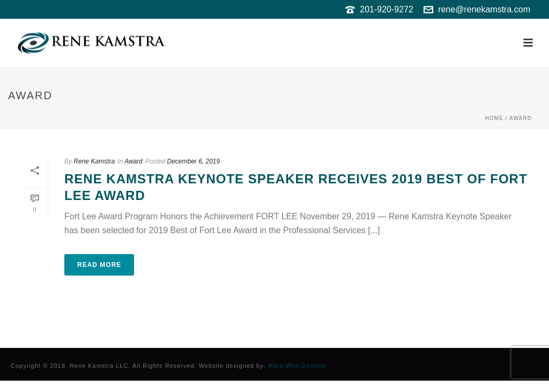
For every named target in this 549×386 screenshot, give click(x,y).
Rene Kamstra (94, 161)
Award (520, 118)
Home (494, 118)
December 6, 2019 (193, 161)
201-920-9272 (386, 9)
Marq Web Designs (297, 365)
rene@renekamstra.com (484, 9)
